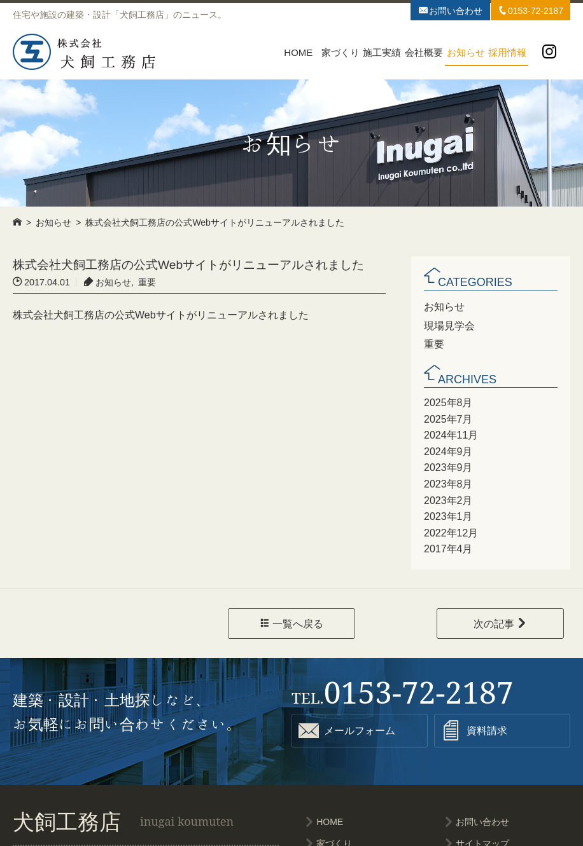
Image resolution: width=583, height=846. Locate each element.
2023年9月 (448, 466)
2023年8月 (448, 482)
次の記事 (500, 622)
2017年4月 (448, 547)
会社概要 (424, 52)
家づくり (340, 52)
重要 (434, 343)
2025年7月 (448, 417)
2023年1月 (448, 515)
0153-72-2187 (530, 10)
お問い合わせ (450, 10)
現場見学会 (449, 325)
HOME (298, 52)
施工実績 (382, 52)
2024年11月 (450, 433)
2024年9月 (448, 449)
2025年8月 (448, 401)
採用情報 (507, 52)
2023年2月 (448, 498)
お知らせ (466, 52)
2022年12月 (450, 531)
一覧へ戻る (291, 622)
